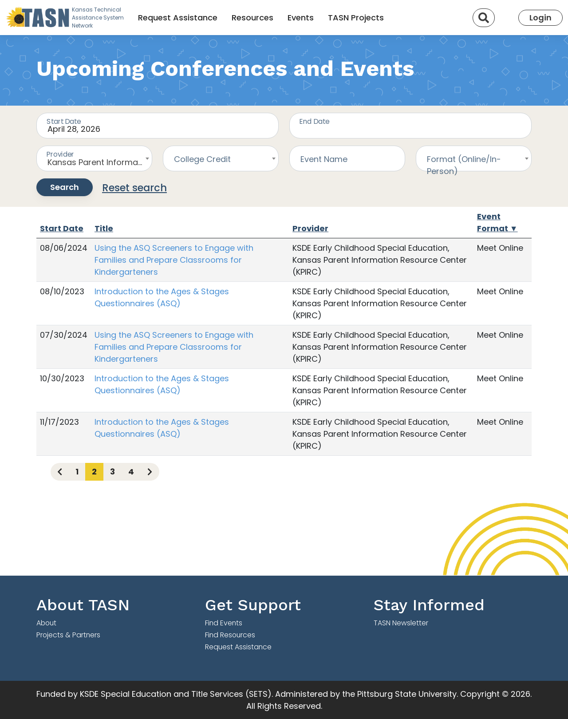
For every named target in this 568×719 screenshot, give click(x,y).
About (46, 623)
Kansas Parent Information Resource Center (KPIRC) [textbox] (99, 162)
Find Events (223, 623)
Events (301, 17)
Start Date (61, 228)
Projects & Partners (68, 635)
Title (104, 228)
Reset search (134, 188)
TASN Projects (356, 17)
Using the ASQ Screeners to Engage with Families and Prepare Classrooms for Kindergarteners (174, 259)
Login (540, 17)
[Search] (484, 17)
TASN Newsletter (401, 623)
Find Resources (230, 635)
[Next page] (150, 472)
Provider (310, 228)
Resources (252, 17)
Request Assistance (177, 17)
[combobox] (94, 158)
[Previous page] (60, 472)
